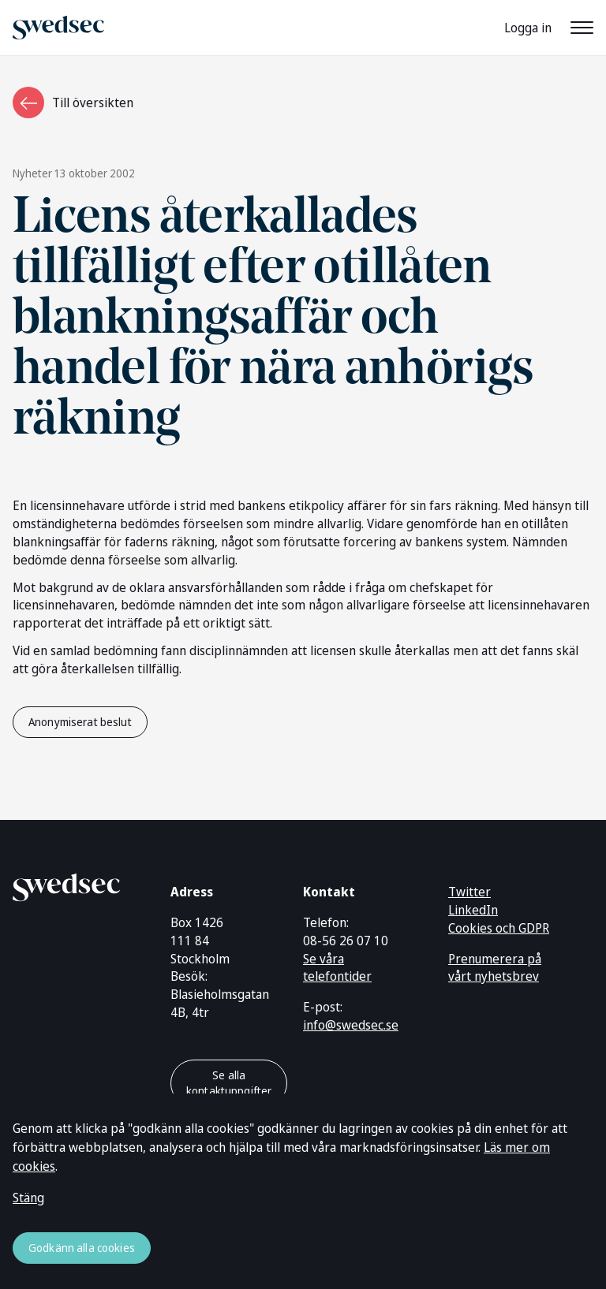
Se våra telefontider (337, 967)
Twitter (469, 891)
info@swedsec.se (350, 1025)
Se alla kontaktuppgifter (228, 1082)
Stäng (28, 1197)
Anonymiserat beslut (80, 721)
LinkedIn (473, 909)
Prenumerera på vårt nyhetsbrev (494, 967)
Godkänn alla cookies (81, 1247)
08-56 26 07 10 (345, 940)
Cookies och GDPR (498, 928)
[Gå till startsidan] (66, 884)
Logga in (528, 27)
